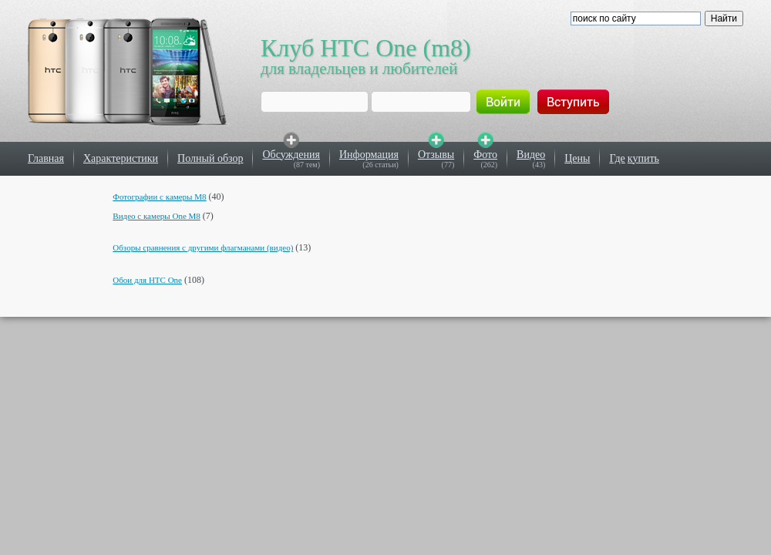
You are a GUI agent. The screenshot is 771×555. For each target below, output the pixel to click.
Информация (369, 154)
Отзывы (436, 154)
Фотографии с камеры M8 (159, 196)
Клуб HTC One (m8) (366, 48)
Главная (46, 158)
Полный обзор (210, 158)
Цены (577, 158)
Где (617, 158)
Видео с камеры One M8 (156, 215)
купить (643, 158)
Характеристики (120, 158)
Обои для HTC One (147, 279)
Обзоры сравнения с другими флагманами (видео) (203, 247)
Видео (531, 154)
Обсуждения (291, 154)
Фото (485, 154)
